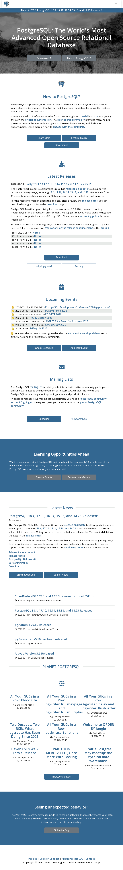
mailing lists (37, 387)
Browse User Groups (79, 477)
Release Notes (17, 555)
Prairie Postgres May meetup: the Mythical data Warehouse (98, 755)
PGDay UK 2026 (38, 328)
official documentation (38, 119)
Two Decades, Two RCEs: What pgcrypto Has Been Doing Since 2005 (24, 730)
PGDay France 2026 (56, 310)
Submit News (60, 574)
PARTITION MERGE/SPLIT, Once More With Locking (61, 753)
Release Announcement (22, 552)
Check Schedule (44, 348)
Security (79, 266)
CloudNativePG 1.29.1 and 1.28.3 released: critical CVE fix (54, 596)
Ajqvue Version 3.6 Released (34, 653)
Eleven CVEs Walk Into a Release (25, 751)
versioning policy (89, 216)
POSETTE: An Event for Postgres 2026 (67, 321)
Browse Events (44, 477)
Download (61, 257)
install (85, 116)
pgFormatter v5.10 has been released (41, 639)
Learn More (44, 138)
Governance (61, 145)
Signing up (27, 402)
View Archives (79, 419)
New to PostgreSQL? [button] (79, 58)
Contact (90, 858)
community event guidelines (84, 333)
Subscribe (44, 419)
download (52, 204)
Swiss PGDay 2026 (55, 324)
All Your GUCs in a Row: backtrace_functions (61, 728)
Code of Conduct (49, 858)
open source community (71, 119)
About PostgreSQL (72, 858)
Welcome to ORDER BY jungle (98, 726)
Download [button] (44, 58)
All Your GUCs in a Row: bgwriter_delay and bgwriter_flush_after (99, 702)
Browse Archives (26, 574)
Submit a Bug (61, 830)
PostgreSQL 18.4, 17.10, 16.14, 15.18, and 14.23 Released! (69, 10)
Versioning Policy (18, 562)
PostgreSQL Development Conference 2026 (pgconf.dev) (77, 307)
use (96, 116)
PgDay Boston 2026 (41, 317)
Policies (32, 858)
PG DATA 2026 (53, 314)
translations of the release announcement (69, 227)
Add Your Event (78, 348)
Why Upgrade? (44, 266)
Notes (36, 232)
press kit (106, 227)
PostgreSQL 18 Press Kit (22, 559)
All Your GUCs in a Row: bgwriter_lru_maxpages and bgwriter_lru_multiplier (64, 704)
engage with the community (69, 126)
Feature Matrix (79, 138)
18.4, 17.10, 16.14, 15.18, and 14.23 (68, 192)
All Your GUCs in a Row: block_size (24, 698)
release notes (90, 200)
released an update (77, 188)
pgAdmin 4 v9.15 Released (33, 625)
